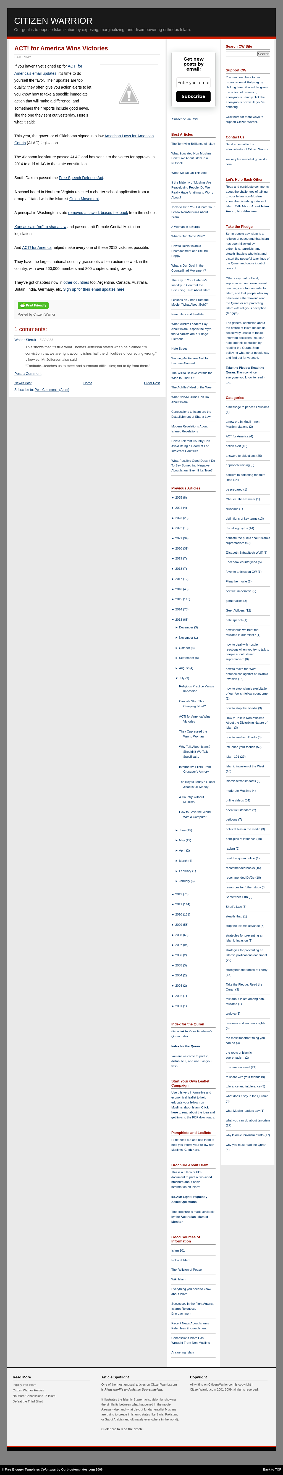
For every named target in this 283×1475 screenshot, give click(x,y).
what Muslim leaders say (243, 1110)
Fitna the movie (237, 581)
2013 (179, 619)
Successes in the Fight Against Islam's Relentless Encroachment (192, 1308)
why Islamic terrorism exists (245, 1135)
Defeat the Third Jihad (28, 1401)
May (182, 840)
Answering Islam (182, 1352)
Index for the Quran (185, 1046)
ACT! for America (37, 247)
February (185, 871)
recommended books (241, 868)
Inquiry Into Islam (24, 1384)
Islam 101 (178, 1250)
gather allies (234, 600)
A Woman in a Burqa (185, 226)
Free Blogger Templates (22, 1469)
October (185, 647)
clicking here (234, 87)
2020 (179, 548)
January (185, 881)
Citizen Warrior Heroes (28, 1390)
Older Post (152, 383)
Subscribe (193, 96)
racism (231, 848)
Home (87, 383)
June (183, 830)
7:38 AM (46, 340)
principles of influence (241, 838)
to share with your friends (243, 1077)
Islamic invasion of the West (245, 766)
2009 (179, 924)
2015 (179, 599)
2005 (179, 965)
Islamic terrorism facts (241, 781)
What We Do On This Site (189, 172)
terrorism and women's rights (245, 1023)
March (183, 860)
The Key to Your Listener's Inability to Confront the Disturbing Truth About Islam (190, 285)
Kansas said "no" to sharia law (40, 227)
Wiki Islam (178, 1279)
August (184, 668)
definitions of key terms (242, 518)
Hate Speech (180, 348)
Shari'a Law (234, 906)
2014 (179, 609)
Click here (191, 1149)
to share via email (238, 1067)
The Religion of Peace (186, 1269)
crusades (232, 508)
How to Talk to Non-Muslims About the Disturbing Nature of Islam (247, 722)
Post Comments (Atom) (52, 390)
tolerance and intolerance (243, 1086)
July (182, 678)
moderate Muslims (239, 790)
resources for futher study (244, 887)
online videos (235, 800)
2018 (179, 568)
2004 (179, 975)
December (186, 627)
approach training (238, 465)
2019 (179, 558)
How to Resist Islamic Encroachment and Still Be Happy (189, 250)
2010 (179, 914)
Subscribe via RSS (185, 119)
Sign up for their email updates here (93, 289)
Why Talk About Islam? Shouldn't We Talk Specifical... (194, 751)
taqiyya (232, 313)
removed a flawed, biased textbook (98, 212)
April (182, 850)
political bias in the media (243, 829)
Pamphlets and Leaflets (187, 314)
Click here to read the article (122, 1429)
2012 (179, 894)
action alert (234, 446)
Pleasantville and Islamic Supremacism (133, 1389)
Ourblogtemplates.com (78, 1469)
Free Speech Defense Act (81, 178)
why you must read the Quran (246, 1144)
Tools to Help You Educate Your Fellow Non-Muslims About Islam (192, 212)
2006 (179, 955)
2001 (179, 1006)
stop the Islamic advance (243, 925)
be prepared (234, 489)
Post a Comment (27, 374)
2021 (179, 538)
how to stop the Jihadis (242, 708)
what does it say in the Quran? (247, 1096)
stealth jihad (234, 916)
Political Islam (180, 1260)
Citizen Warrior (53, 21)
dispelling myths (237, 528)
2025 (179, 497)
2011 (179, 904)
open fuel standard (239, 810)
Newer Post (23, 383)
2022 (179, 528)
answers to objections (241, 455)
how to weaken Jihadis (242, 737)
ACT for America (237, 436)
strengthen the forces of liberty (247, 969)
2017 (179, 579)
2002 (179, 995)
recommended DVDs (240, 877)
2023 (179, 518)
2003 (179, 985)
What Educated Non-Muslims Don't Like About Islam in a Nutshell (191, 158)
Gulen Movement (84, 199)
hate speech (234, 620)
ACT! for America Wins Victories (61, 48)
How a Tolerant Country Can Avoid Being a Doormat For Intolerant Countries (190, 446)
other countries (76, 282)
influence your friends (241, 747)
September (187, 657)
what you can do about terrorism (248, 1120)
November (186, 637)
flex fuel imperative (239, 591)
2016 (179, 589)
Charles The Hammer (241, 499)
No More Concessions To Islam (34, 1395)
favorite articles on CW (242, 571)
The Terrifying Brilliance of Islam (193, 143)
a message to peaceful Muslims (247, 407)
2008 (179, 935)
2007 (179, 945)
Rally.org (253, 82)
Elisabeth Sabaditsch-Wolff (244, 552)
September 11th (237, 897)
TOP (278, 1469)
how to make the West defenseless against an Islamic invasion (247, 673)
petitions (232, 819)
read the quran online (241, 858)
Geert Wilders (236, 610)
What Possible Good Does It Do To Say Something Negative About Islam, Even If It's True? (193, 465)
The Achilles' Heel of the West (191, 387)
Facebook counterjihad (242, 562)
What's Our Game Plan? (188, 236)
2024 (179, 507)
